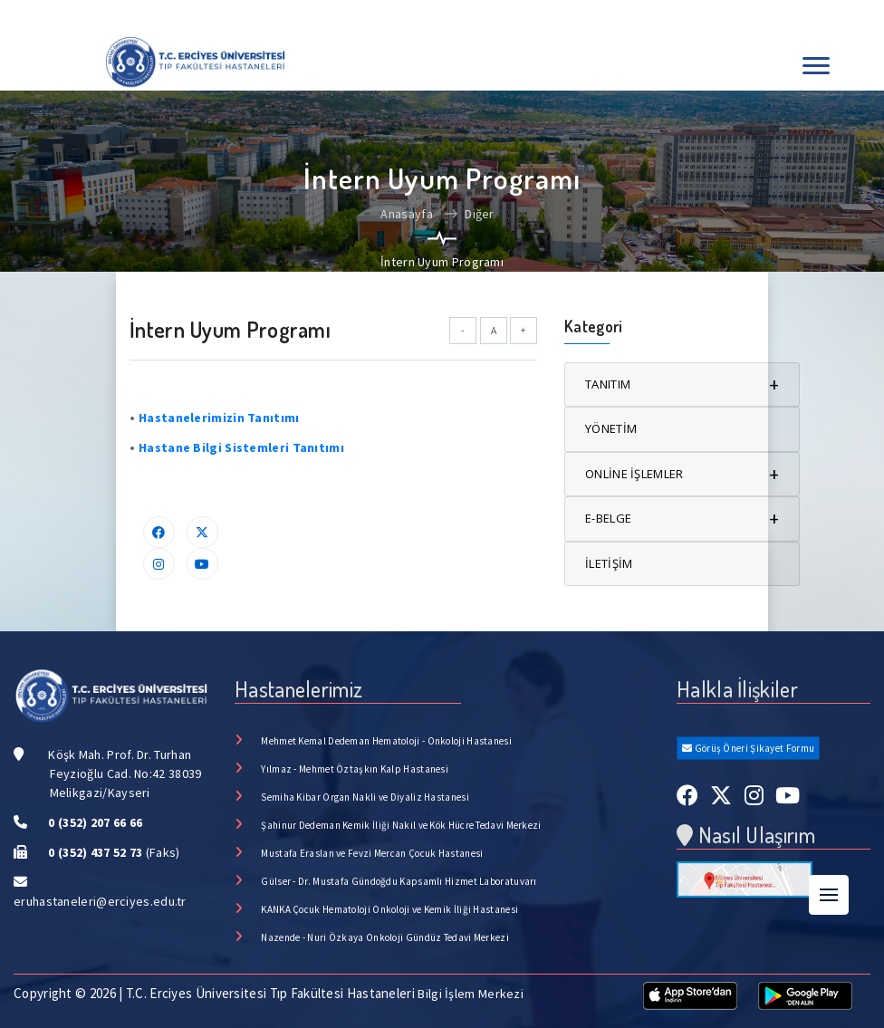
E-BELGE (682, 518)
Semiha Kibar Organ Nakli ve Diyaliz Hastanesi (365, 797)
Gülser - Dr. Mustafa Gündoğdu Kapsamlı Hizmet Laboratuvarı (398, 881)
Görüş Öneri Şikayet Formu (748, 748)
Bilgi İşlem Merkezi (471, 993)
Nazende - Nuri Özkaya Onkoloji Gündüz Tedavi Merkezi (385, 937)
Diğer (470, 214)
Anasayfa (406, 214)
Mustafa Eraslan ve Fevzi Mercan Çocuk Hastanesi (372, 853)
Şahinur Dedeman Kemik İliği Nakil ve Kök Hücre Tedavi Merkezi (401, 825)
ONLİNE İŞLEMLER (682, 474)
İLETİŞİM (608, 563)
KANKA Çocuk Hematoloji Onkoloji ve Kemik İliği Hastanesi (389, 909)
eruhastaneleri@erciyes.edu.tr (100, 901)
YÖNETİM (611, 428)
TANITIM (682, 384)
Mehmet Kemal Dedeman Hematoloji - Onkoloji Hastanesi (386, 741)
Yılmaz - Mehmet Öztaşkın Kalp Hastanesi (354, 769)
